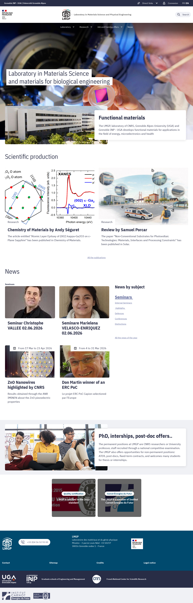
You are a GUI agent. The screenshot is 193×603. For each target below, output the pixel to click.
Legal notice (150, 562)
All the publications (96, 257)
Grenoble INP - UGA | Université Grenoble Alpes (25, 3)
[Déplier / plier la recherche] (183, 14)
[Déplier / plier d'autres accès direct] (147, 3)
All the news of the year (126, 337)
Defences (119, 313)
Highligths (120, 308)
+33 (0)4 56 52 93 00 (34, 542)
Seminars (124, 297)
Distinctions (120, 324)
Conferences (121, 318)
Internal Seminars (123, 303)
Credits (100, 562)
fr (183, 3)
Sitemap (53, 562)
